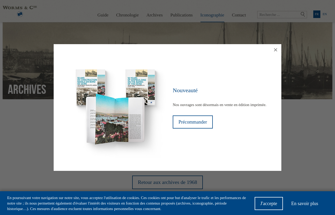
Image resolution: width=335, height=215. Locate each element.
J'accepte (268, 205)
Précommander (192, 122)
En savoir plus (304, 205)
